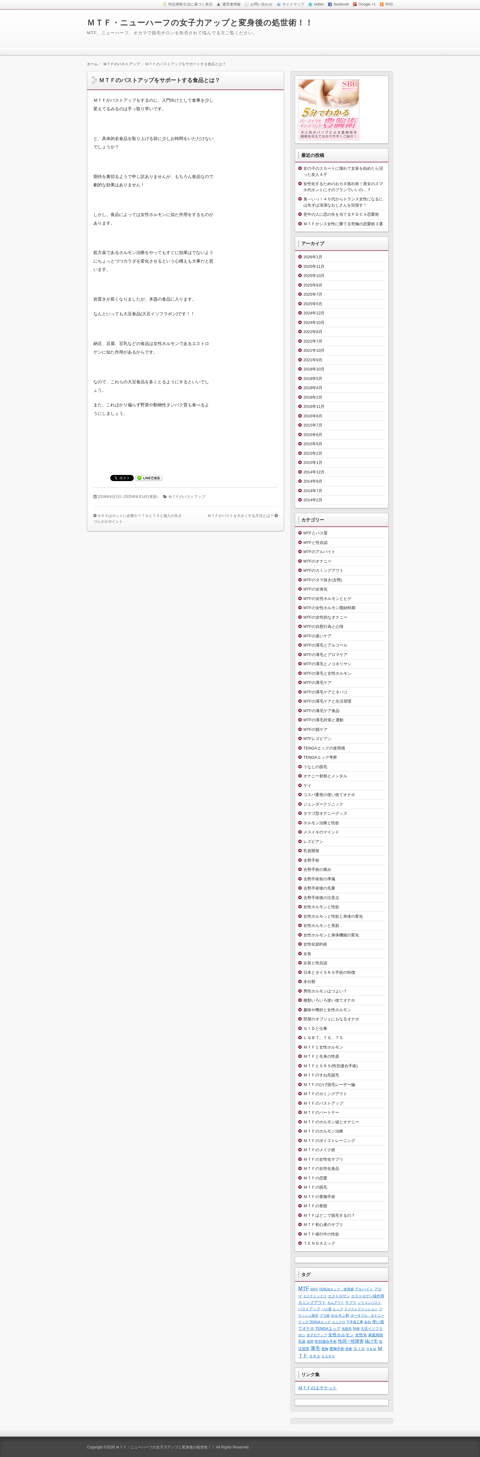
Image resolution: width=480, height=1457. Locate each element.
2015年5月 (312, 444)
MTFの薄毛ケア (317, 682)
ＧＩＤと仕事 (315, 1028)
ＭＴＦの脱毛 (315, 1187)
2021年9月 (312, 360)
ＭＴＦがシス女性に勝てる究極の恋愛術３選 (343, 224)
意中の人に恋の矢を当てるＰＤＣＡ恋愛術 (341, 214)
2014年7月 (312, 490)
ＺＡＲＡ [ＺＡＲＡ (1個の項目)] (328, 1356)
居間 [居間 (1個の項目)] (310, 1341)
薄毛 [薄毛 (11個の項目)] (315, 1348)
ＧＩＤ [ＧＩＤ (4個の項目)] (359, 1348)
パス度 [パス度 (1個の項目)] (326, 1309)
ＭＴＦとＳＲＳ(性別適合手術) (330, 1066)
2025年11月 (313, 266)
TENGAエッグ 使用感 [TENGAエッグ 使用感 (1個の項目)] (336, 1289)
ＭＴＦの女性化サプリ (323, 1159)
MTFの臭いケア (317, 636)
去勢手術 (311, 860)
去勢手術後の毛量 (319, 888)
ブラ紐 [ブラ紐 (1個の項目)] (325, 1315)
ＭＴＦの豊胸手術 (319, 1196)
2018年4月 (312, 387)
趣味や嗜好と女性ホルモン (327, 1009)
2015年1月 (312, 462)
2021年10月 (313, 350)
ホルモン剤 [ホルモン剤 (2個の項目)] (340, 1315)
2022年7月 (312, 341)
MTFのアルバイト (319, 551)
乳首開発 (311, 850)
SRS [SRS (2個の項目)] (314, 1289)
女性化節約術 (315, 944)
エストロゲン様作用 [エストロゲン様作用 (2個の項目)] (367, 1296)
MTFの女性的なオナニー (325, 617)
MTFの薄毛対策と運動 (323, 720)
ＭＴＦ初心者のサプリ (323, 1224)
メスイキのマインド (321, 832)
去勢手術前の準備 (319, 879)
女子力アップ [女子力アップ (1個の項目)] (317, 1335)
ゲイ (307, 785)
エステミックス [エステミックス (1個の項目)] (315, 1296)
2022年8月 (312, 331)
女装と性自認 (315, 963)
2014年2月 (312, 500)
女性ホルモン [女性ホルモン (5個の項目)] (341, 1335)
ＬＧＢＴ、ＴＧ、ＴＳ (323, 1037)
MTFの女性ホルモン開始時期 (329, 607)
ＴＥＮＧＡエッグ (319, 1243)
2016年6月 (312, 416)
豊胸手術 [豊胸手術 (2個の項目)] (336, 1349)
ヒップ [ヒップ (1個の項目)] (338, 1309)
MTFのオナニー (317, 561)
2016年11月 (313, 406)
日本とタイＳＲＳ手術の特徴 (329, 972)
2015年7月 (312, 425)
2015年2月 (312, 453)
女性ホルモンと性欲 (321, 907)
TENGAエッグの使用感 (324, 748)
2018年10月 (313, 369)
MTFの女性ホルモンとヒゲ (327, 598)
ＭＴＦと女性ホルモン (323, 1047)
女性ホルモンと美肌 (321, 925)
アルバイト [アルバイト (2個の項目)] (364, 1289)
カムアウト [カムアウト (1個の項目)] (335, 1302)
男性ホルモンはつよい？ (325, 991)
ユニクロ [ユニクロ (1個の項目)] (338, 1322)
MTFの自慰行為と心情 (323, 626)
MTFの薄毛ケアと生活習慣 (327, 701)
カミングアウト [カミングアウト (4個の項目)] (312, 1302)
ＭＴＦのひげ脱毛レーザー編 (329, 1084)
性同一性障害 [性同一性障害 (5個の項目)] (351, 1341)
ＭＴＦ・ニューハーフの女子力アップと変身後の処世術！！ (200, 22)
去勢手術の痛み (317, 869)
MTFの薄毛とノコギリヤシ (327, 664)
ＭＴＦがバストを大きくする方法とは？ (241, 516)
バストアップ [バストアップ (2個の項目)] (309, 1309)
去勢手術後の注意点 (321, 897)
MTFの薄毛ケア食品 (321, 710)
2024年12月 (313, 313)
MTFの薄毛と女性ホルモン (327, 673)
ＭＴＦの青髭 (315, 1206)
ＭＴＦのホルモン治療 (323, 1131)
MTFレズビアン (317, 738)
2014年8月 (312, 481)
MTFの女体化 (315, 589)
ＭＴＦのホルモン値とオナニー (331, 1122)
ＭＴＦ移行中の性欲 (321, 1234)
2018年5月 (312, 378)
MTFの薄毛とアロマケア (325, 654)
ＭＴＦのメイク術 (319, 1150)
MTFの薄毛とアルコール (325, 645)
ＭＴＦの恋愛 (315, 1178)
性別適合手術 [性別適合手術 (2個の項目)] (326, 1341)
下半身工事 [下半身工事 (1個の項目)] (354, 1322)
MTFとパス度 (315, 533)
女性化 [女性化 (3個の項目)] (361, 1335)
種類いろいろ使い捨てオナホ (329, 1000)
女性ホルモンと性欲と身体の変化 (333, 916)
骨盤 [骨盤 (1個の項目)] (348, 1349)
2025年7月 (312, 294)
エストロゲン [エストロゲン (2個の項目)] (339, 1296)
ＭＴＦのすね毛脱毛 (321, 1075)
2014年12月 (313, 472)
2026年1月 (312, 257)
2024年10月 (313, 322)
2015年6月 (312, 434)
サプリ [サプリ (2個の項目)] (350, 1302)
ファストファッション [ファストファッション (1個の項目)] (361, 1309)
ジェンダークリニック (323, 804)
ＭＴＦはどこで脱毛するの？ (329, 1215)
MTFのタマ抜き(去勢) (322, 580)
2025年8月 (312, 285)
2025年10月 (313, 275)
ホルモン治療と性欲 (321, 823)
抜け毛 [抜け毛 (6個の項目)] (371, 1341)
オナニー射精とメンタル (325, 776)
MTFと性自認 (315, 542)
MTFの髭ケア (315, 729)
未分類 (309, 981)
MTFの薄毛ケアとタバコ (325, 692)
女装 (307, 953)
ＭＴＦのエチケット (317, 1387)
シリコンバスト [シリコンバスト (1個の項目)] (369, 1302)
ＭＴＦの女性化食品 (321, 1168)
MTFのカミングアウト (323, 570)
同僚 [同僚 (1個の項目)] (356, 1328)
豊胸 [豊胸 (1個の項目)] (324, 1349)
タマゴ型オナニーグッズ (325, 813)
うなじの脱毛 (315, 767)
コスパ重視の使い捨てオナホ (329, 794)
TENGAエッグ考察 (320, 757)
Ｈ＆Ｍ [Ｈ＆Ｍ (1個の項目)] (371, 1349)
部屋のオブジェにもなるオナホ (331, 1019)
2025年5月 (312, 304)
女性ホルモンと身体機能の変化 (331, 935)
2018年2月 (312, 397)
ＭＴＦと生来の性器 (321, 1056)
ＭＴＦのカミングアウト (325, 1093)
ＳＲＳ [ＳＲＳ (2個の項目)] (314, 1356)
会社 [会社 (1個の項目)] (367, 1322)
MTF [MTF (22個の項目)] (303, 1288)
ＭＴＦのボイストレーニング (329, 1140)
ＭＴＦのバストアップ (186, 497)
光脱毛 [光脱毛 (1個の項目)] (347, 1328)
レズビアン (313, 841)
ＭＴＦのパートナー (321, 1112)
